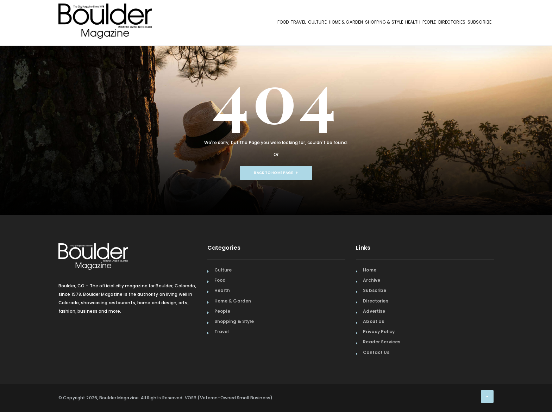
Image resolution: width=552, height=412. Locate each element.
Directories (434, 23)
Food (180, 23)
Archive (371, 280)
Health (371, 23)
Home (369, 270)
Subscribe (474, 23)
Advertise (374, 311)
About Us (373, 321)
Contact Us (376, 352)
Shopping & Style (329, 23)
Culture (236, 23)
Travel (206, 23)
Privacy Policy (379, 332)
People (399, 23)
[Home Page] (105, 12)
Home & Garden (277, 23)
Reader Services (381, 342)
